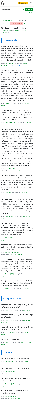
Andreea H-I (28, 122)
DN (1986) (8, 192)
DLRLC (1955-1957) (10, 168)
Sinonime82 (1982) (10, 371)
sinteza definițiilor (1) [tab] (9, 20)
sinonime (4, 32)
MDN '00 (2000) (9, 216)
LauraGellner (26, 103)
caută (29, 9)
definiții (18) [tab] (22, 20)
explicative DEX (6, 30)
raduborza (26, 216)
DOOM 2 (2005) (9, 320)
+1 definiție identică (15, 65)
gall (24, 310)
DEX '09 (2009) (9, 63)
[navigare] (30, 3)
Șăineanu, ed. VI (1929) (12, 252)
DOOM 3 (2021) (9, 310)
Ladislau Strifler (26, 342)
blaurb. (25, 63)
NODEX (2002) (9, 238)
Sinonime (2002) (10, 361)
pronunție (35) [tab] (16, 23)
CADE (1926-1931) (10, 122)
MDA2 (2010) (9, 103)
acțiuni (3, 65)
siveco (24, 238)
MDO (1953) (8, 342)
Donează (23, 3)
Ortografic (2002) (10, 332)
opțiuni (30, 13)
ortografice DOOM (20, 30)
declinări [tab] (5, 23)
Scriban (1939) (9, 274)
